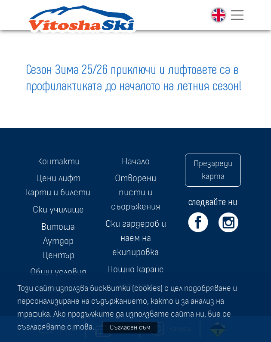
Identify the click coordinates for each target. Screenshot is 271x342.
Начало (136, 161)
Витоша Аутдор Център (58, 241)
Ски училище (58, 209)
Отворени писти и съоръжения (135, 192)
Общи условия (58, 272)
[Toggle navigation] (237, 15)
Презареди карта (213, 170)
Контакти (58, 161)
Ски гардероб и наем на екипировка (135, 238)
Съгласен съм (130, 327)
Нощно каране (135, 269)
